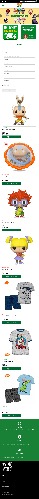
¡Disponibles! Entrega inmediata (11, 56)
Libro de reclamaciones (6, 492)
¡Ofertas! (6, 59)
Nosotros (3, 481)
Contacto (3, 496)
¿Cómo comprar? (5, 483)
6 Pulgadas (6, 73)
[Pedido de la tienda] (9, 91)
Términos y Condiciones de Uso (7, 494)
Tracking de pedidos (5, 486)
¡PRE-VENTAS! (7, 63)
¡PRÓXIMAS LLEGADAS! (9, 66)
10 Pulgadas (7, 70)
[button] (38, 16)
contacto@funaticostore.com (7, 473)
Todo (5, 52)
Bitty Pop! (6, 80)
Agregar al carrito (11, 137)
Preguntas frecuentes (6, 484)
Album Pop (6, 77)
